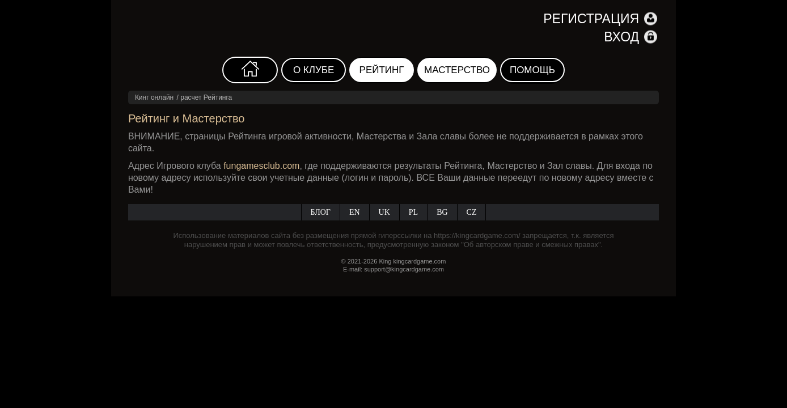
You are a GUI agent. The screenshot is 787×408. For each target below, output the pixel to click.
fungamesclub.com (261, 166)
